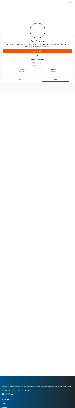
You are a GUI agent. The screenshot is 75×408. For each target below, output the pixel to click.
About (4, 404)
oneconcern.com (37, 60)
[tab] (9, 3)
